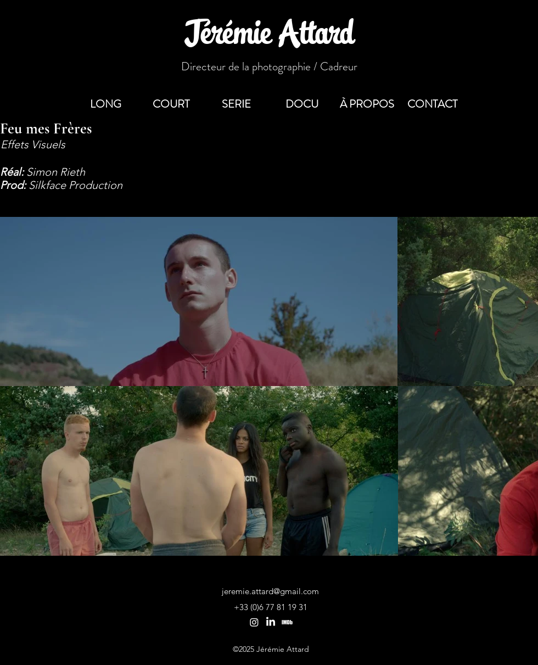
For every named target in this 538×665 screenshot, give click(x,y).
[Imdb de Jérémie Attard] (287, 622)
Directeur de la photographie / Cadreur (269, 66)
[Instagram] (254, 622)
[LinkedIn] (270, 622)
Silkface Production (75, 185)
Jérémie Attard (269, 36)
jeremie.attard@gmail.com (270, 591)
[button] (432, 104)
